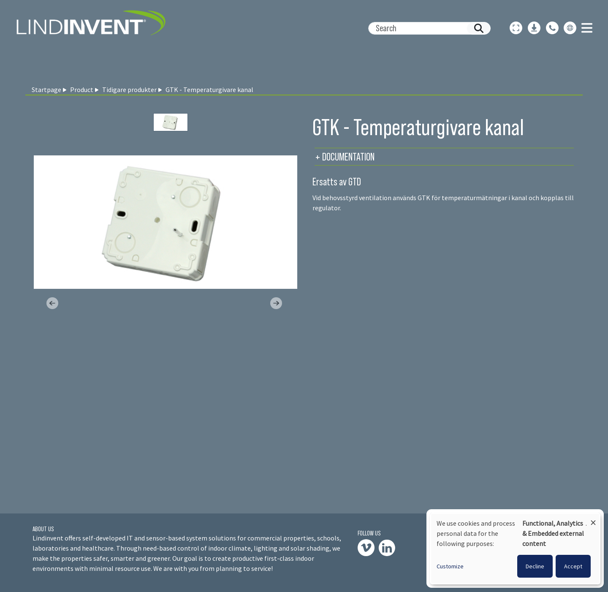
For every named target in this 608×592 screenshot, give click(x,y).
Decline (535, 566)
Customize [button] (450, 566)
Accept (573, 566)
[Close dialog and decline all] (593, 518)
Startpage (46, 89)
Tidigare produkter (129, 89)
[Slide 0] (170, 122)
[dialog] (515, 548)
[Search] (426, 28)
